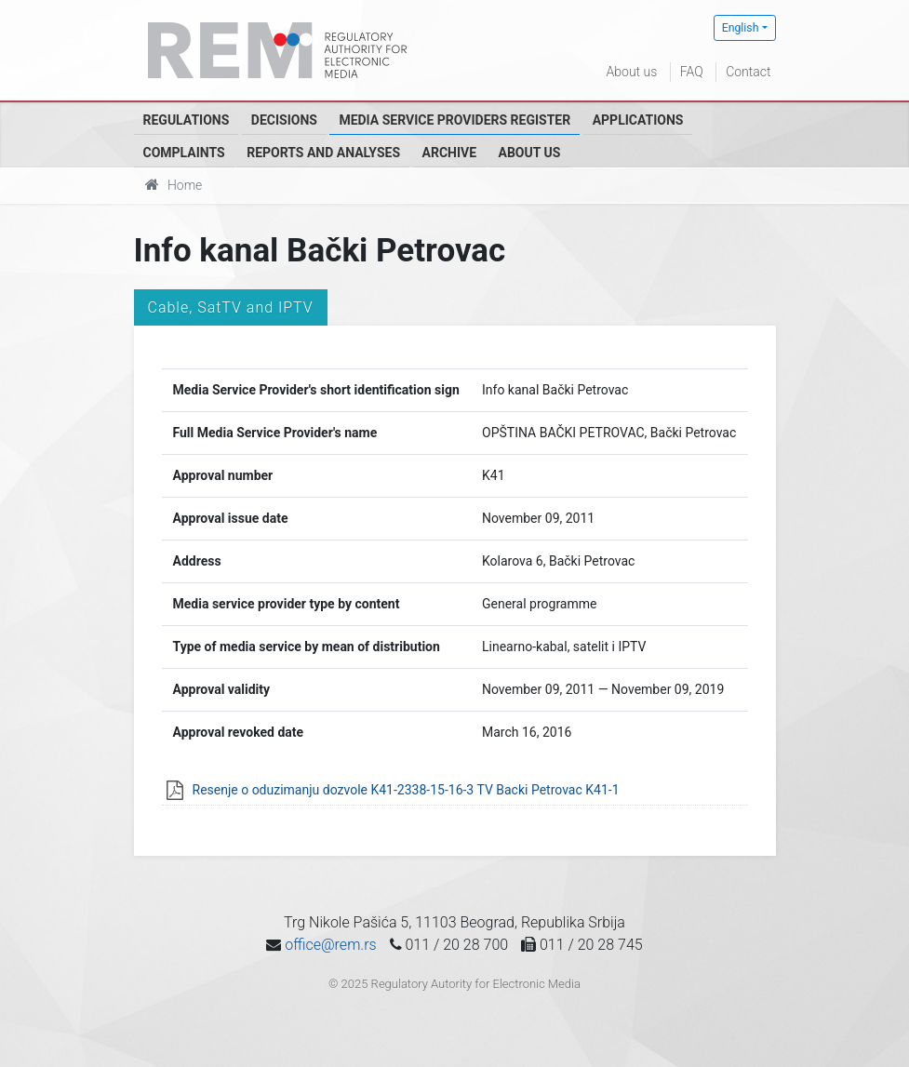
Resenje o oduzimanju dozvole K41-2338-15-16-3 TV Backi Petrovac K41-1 (406, 789)
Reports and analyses (323, 152)
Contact (748, 71)
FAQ (691, 71)
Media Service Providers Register (454, 120)
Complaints (184, 152)
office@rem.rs (330, 945)
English (740, 27)
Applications (638, 120)
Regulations (186, 120)
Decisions (284, 120)
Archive (449, 152)
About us (632, 71)
